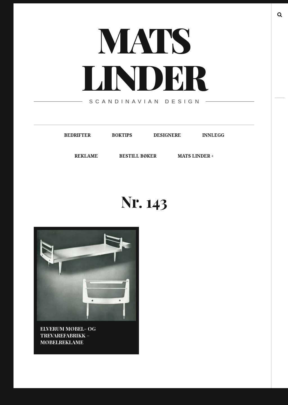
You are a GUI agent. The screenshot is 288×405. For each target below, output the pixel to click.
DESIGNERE (167, 135)
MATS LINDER (194, 156)
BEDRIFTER (77, 135)
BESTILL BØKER (137, 156)
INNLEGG (213, 135)
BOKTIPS (122, 135)
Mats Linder (144, 57)
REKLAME (86, 156)
